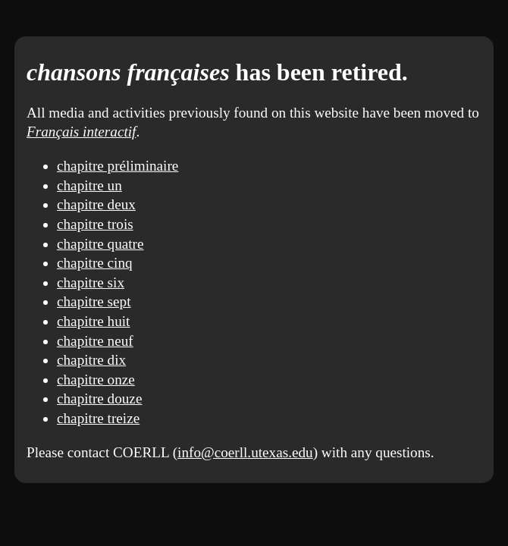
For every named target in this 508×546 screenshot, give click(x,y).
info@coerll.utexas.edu (245, 452)
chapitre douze (99, 398)
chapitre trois (95, 224)
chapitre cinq (95, 263)
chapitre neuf (95, 341)
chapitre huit (93, 321)
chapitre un (89, 185)
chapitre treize (98, 418)
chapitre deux (96, 204)
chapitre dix (91, 360)
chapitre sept (94, 301)
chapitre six (90, 282)
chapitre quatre (100, 244)
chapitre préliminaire (117, 166)
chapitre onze (96, 380)
